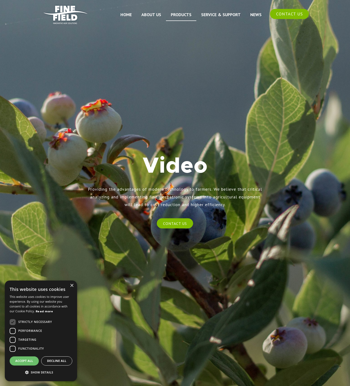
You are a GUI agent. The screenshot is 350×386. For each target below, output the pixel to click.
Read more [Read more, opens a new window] (44, 311)
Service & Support (221, 14)
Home (126, 14)
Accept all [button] (24, 361)
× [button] (71, 286)
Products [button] (181, 14)
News (256, 14)
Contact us (289, 14)
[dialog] (41, 331)
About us (151, 14)
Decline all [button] (56, 361)
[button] (41, 372)
